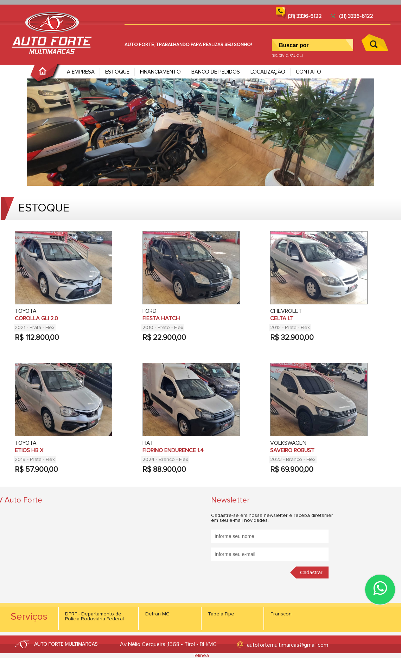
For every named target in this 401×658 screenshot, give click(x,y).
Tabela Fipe (221, 614)
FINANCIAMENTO (160, 72)
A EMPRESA (81, 72)
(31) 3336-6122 (352, 16)
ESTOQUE (117, 72)
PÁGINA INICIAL (46, 74)
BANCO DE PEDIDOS (215, 72)
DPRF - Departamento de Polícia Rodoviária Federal (94, 616)
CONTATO (308, 72)
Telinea (200, 655)
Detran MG (157, 614)
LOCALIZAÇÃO (267, 72)
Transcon (281, 614)
